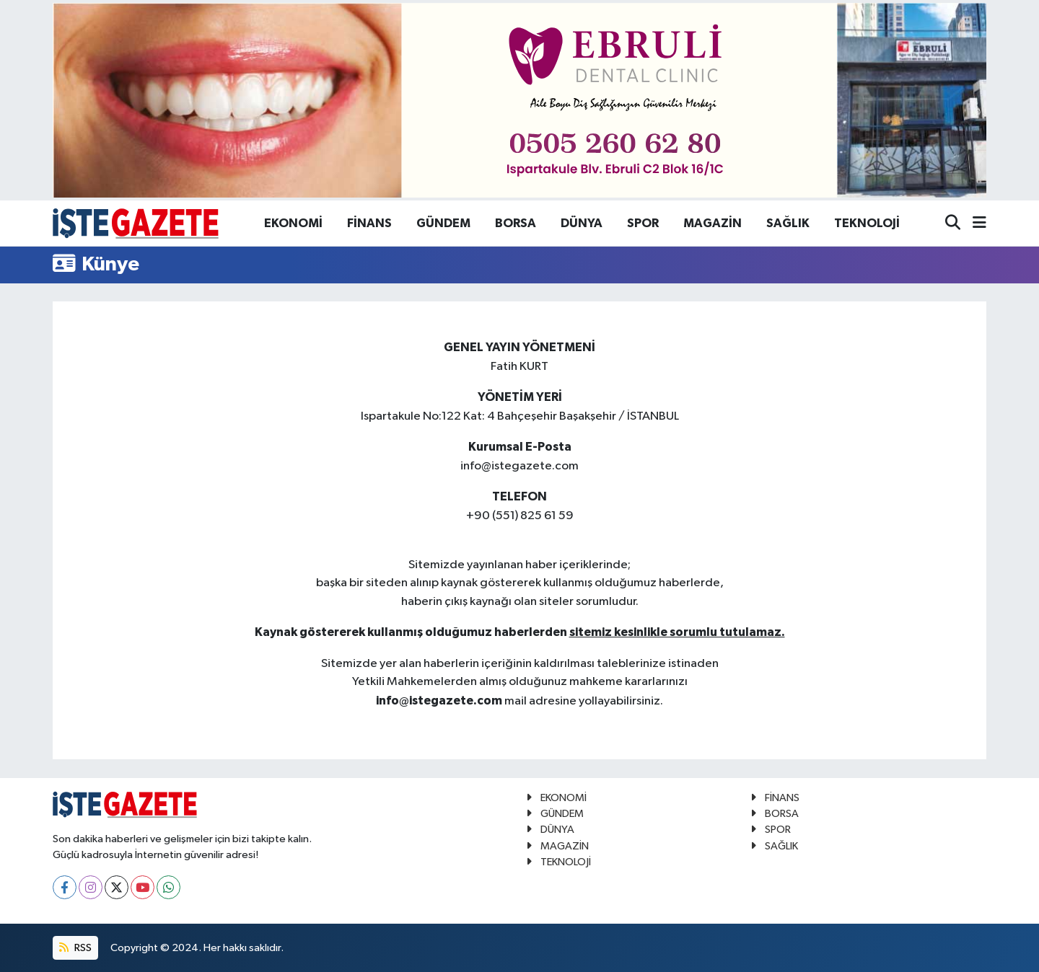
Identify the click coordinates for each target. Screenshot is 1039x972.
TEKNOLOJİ (867, 223)
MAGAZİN (712, 223)
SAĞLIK (788, 223)
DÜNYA (581, 223)
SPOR (643, 223)
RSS (75, 947)
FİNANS (369, 223)
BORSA (515, 223)
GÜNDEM (443, 223)
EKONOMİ (293, 223)
